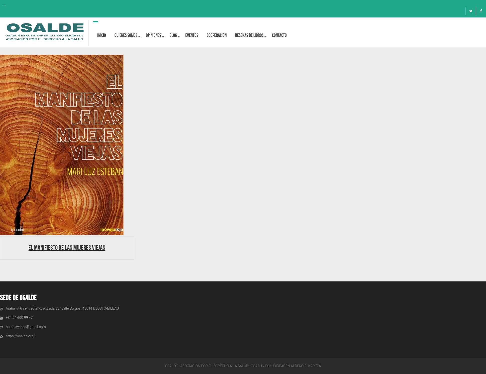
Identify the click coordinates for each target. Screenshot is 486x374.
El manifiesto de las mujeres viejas (66, 247)
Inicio (101, 35)
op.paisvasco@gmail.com (26, 327)
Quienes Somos (125, 35)
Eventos (191, 35)
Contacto (279, 35)
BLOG (173, 35)
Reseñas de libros (249, 35)
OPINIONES (153, 35)
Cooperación (217, 35)
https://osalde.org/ (20, 336)
